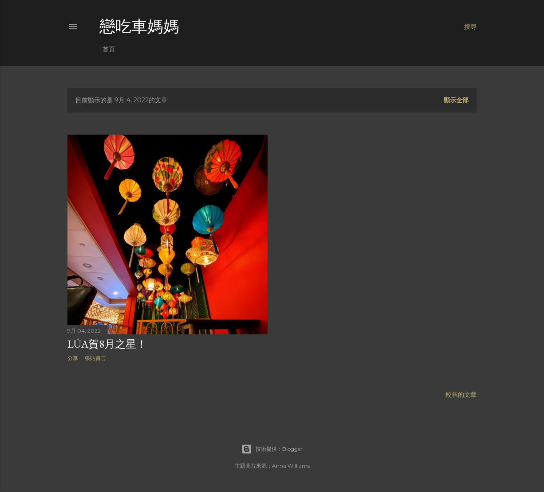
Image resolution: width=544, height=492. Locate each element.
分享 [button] (72, 358)
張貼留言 (95, 358)
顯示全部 (456, 100)
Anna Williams (291, 465)
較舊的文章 (461, 395)
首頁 (108, 49)
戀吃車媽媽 (139, 26)
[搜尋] (470, 26)
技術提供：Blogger (272, 449)
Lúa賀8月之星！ (107, 344)
